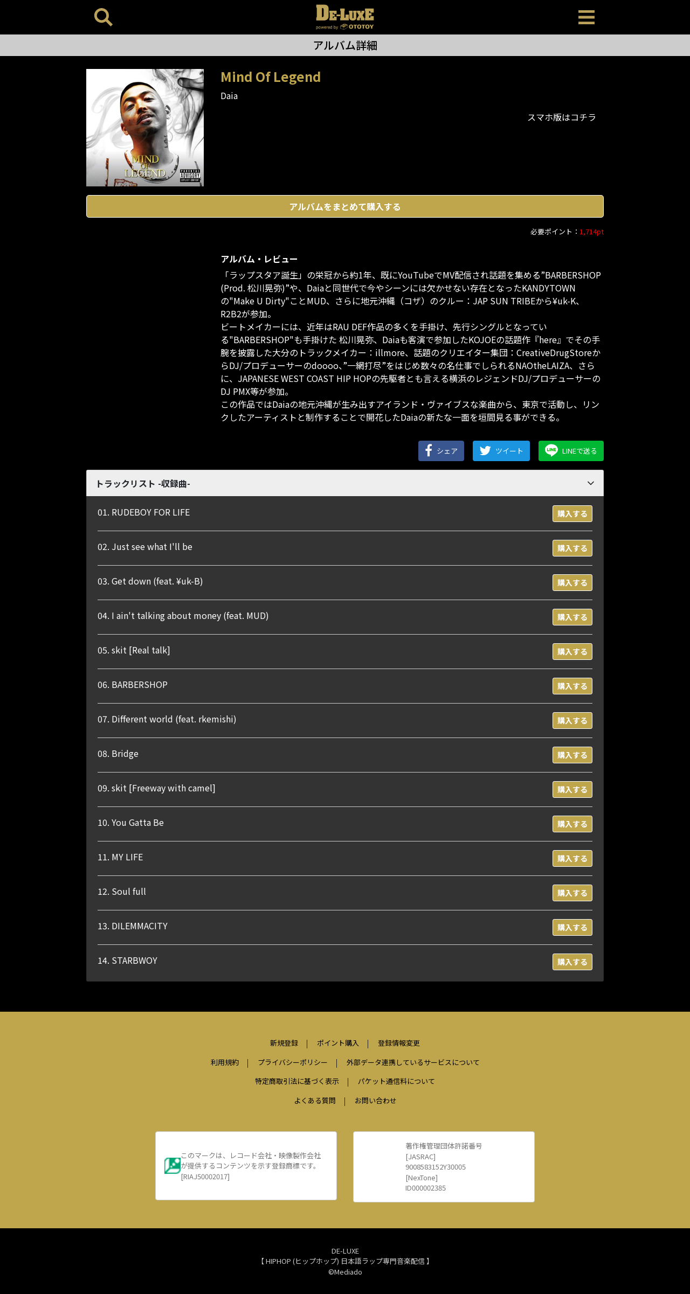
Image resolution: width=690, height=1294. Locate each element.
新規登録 (284, 1043)
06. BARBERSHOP (133, 684)
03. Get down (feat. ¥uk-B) (150, 580)
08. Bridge (118, 753)
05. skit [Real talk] (134, 649)
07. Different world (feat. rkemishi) (167, 718)
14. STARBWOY (127, 960)
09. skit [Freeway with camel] (157, 787)
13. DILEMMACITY (133, 925)
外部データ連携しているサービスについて (413, 1062)
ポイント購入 (338, 1043)
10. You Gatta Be (131, 822)
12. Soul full (122, 891)
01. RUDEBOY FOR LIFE (144, 511)
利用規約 (225, 1062)
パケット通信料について (396, 1081)
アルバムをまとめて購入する (345, 206)
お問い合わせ (376, 1100)
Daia (229, 95)
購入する (572, 513)
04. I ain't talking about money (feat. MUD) (183, 615)
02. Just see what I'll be (145, 546)
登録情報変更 (399, 1043)
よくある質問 (315, 1100)
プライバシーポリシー (293, 1062)
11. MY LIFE (120, 856)
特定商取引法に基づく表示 (297, 1081)
